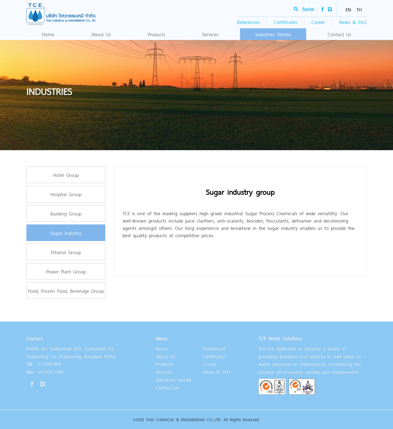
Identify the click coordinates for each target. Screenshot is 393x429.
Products (156, 34)
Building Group (65, 213)
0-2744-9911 (43, 364)
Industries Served (273, 34)
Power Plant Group (66, 271)
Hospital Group (65, 194)
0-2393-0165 (44, 371)
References (248, 22)
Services (210, 34)
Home (48, 34)
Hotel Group (66, 174)
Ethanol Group (66, 252)
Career (318, 22)
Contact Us (339, 34)
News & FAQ (353, 22)
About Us (101, 34)
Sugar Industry (66, 232)
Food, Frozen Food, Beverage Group (66, 290)
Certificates (285, 22)
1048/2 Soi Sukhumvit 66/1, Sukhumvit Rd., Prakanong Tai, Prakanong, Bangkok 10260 (71, 352)
